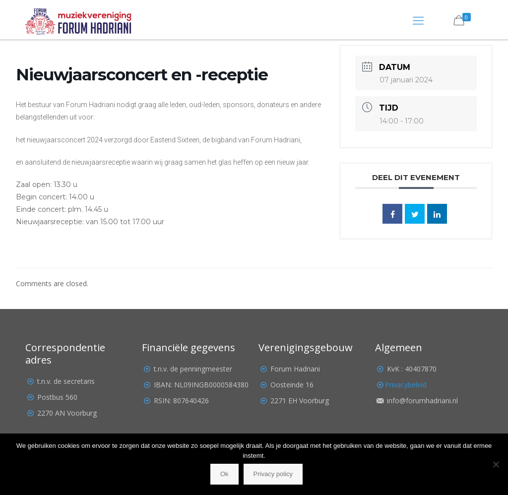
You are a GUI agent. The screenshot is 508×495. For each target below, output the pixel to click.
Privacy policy (273, 474)
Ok (224, 474)
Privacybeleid (406, 384)
